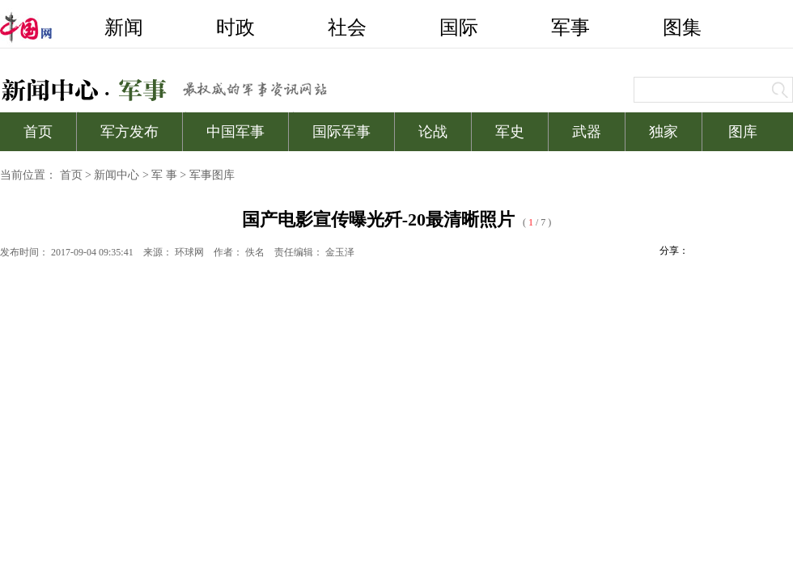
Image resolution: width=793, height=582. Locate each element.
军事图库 (212, 175)
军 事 (164, 175)
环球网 (189, 252)
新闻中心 (116, 175)
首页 (71, 175)
